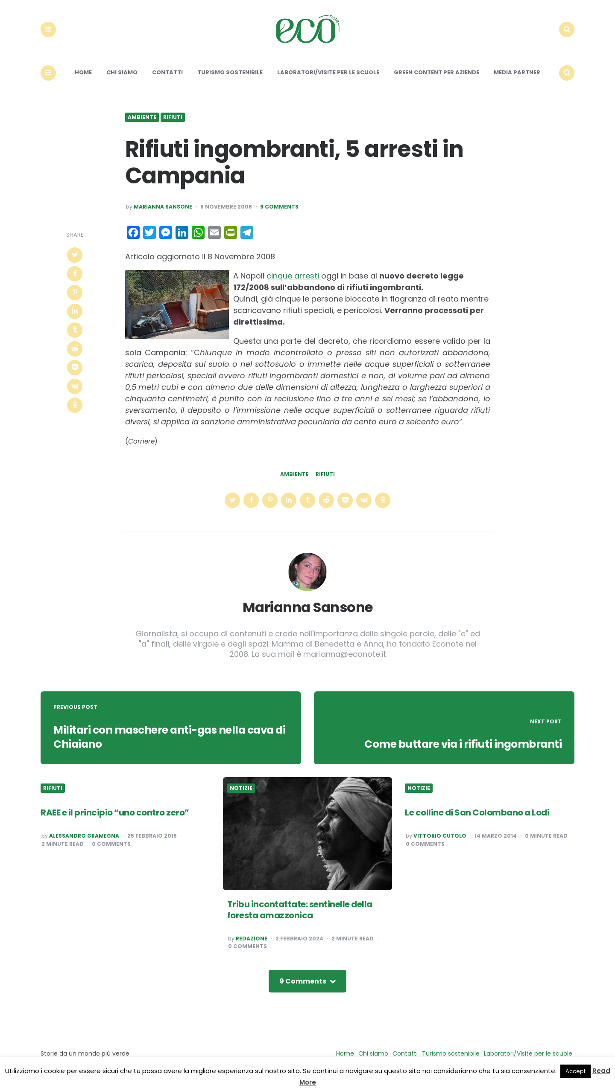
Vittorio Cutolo (439, 844)
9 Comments (279, 215)
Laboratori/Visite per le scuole (328, 80)
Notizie (241, 796)
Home (83, 80)
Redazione (251, 946)
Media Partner (517, 80)
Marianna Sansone (163, 215)
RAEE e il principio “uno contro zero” (115, 820)
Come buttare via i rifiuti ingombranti (458, 751)
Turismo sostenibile (230, 80)
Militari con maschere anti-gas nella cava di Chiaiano (170, 744)
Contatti (167, 80)
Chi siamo (122, 80)
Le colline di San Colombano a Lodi (477, 820)
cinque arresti (293, 283)
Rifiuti (172, 125)
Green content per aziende (436, 80)
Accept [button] (575, 1071)
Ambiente (142, 125)
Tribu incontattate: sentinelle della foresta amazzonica (299, 917)
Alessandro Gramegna (84, 844)
